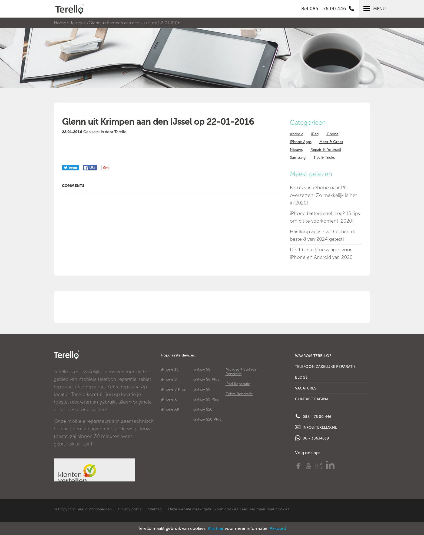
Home (60, 22)
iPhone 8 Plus (173, 389)
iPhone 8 (169, 379)
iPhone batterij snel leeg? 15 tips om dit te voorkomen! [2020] (325, 217)
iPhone (332, 134)
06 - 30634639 (312, 438)
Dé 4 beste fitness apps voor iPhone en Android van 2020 (321, 253)
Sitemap (155, 509)
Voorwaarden (100, 509)
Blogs (301, 377)
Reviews (77, 22)
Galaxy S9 (201, 389)
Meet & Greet (331, 142)
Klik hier (216, 528)
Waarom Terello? (313, 356)
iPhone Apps (301, 142)
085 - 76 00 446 (313, 416)
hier (252, 509)
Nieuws (296, 149)
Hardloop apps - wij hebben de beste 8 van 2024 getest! (323, 235)
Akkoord (278, 528)
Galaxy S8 (202, 369)
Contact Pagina (312, 399)
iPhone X (169, 399)
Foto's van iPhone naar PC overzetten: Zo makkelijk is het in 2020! (323, 195)
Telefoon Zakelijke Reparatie (325, 366)
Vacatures (305, 388)
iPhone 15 (169, 369)
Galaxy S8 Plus (206, 379)
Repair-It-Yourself (325, 149)
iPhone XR (170, 409)
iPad (315, 134)
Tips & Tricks (324, 157)
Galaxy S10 (203, 409)
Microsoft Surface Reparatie (241, 371)
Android (296, 134)
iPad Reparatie (238, 384)
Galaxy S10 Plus (207, 419)
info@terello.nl (316, 427)
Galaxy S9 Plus (206, 399)
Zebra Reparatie (239, 394)
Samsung (298, 157)
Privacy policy (130, 509)
